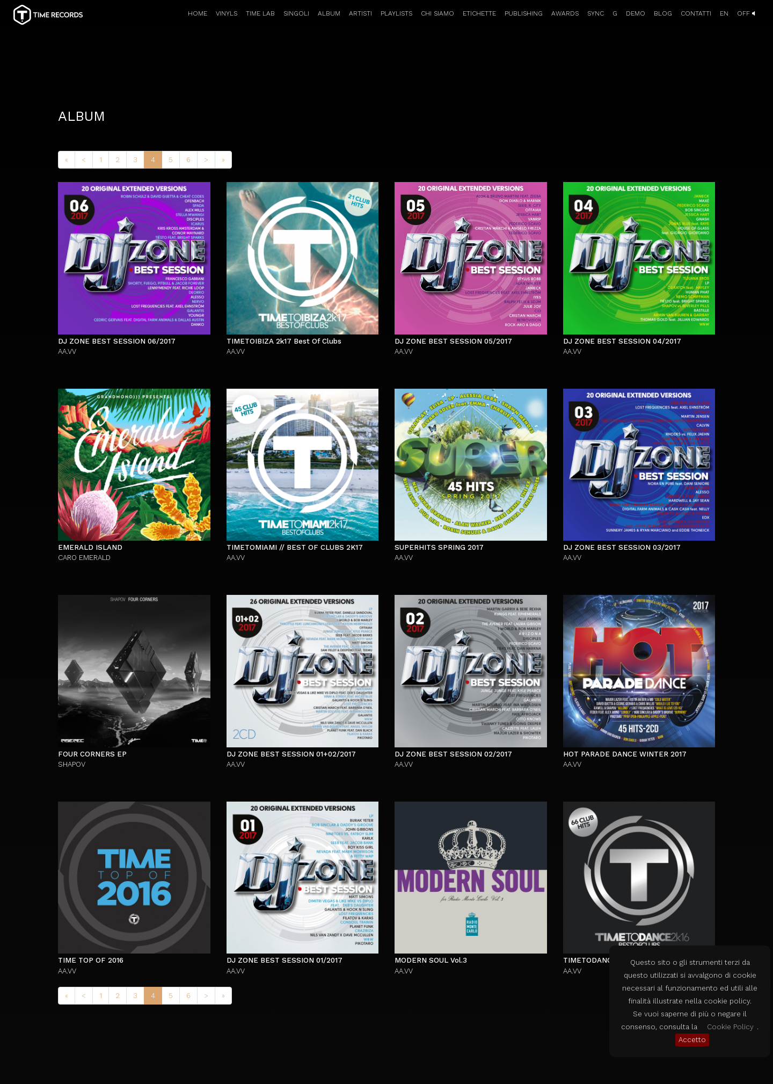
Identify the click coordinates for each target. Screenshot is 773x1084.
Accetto (692, 1040)
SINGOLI (296, 13)
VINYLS (226, 13)
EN (724, 13)
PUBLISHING (524, 13)
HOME (197, 13)
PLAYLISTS (396, 13)
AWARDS (565, 13)
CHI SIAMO (437, 13)
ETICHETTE (479, 13)
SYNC (595, 13)
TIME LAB (260, 13)
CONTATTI (696, 13)
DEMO (635, 13)
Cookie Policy (730, 1027)
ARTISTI (360, 13)
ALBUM (329, 13)
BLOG (663, 13)
